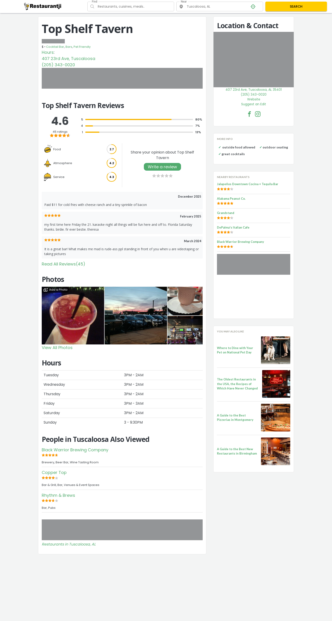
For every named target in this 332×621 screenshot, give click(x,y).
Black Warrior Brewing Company (75, 450)
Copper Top (54, 472)
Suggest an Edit (253, 104)
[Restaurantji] (43, 6)
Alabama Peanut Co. (231, 198)
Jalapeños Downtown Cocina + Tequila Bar (247, 184)
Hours (48, 52)
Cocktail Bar (55, 47)
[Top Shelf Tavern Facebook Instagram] (258, 114)
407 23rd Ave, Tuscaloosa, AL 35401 (253, 89)
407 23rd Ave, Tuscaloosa (68, 58)
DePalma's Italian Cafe (233, 227)
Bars (68, 47)
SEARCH (296, 6)
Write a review (162, 167)
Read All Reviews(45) (63, 264)
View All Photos (57, 347)
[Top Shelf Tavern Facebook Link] (249, 114)
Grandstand (225, 213)
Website (253, 99)
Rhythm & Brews (58, 495)
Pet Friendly (82, 47)
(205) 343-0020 (58, 65)
